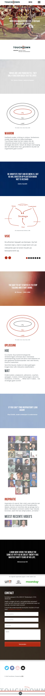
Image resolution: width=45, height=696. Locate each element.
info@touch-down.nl (15, 609)
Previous (6, 257)
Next (9, 257)
